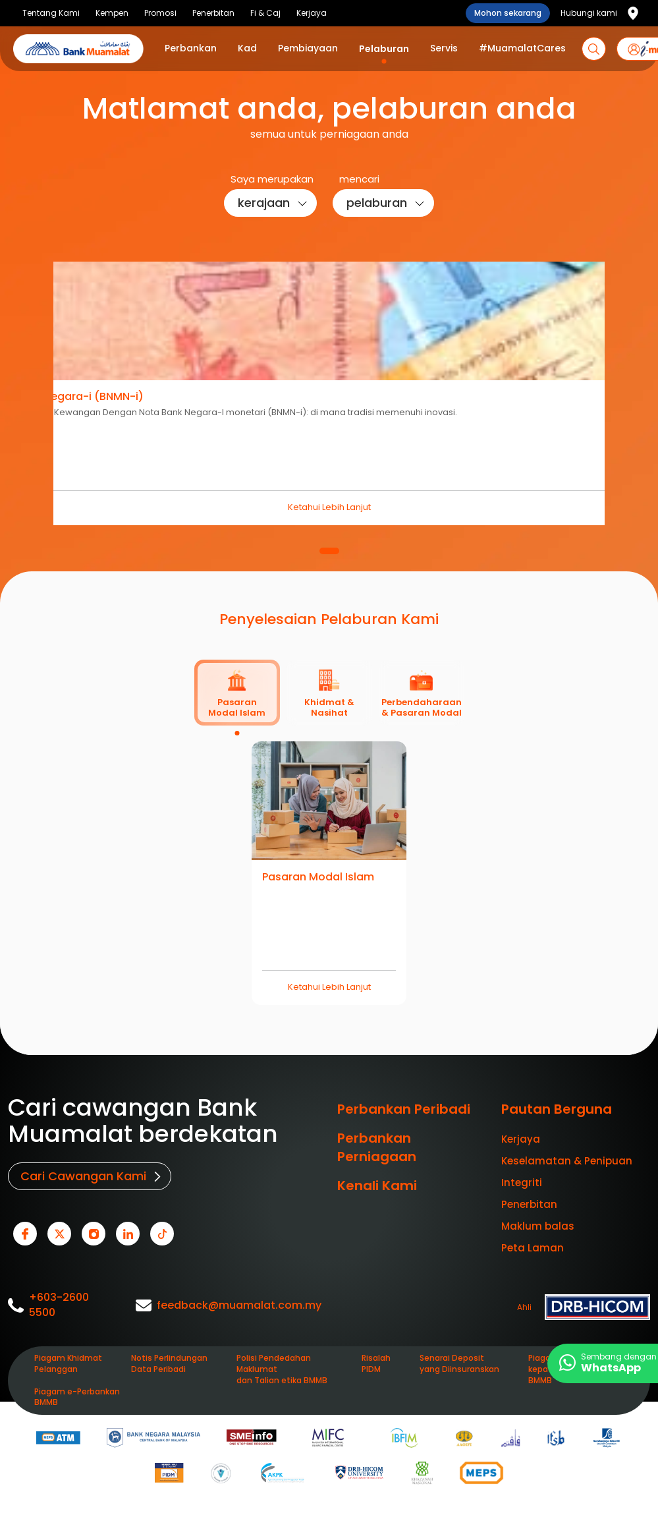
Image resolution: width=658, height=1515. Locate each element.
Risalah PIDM (376, 1364)
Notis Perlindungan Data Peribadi (169, 1364)
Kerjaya (520, 1139)
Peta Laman (532, 1248)
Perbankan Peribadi (403, 1109)
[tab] (237, 693)
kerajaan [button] (264, 202)
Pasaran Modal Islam (318, 876)
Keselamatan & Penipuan (566, 1161)
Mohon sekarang (507, 12)
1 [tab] (329, 550)
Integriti (521, 1182)
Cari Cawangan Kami (83, 1176)
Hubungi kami (589, 12)
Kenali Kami (377, 1185)
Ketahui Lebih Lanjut (329, 507)
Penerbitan (529, 1204)
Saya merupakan (272, 179)
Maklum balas (537, 1226)
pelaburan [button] (376, 202)
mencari (359, 179)
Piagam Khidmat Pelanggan (68, 1364)
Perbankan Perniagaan (376, 1147)
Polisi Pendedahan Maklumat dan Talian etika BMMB (281, 1369)
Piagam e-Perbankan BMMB (77, 1397)
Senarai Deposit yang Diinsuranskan (459, 1364)
